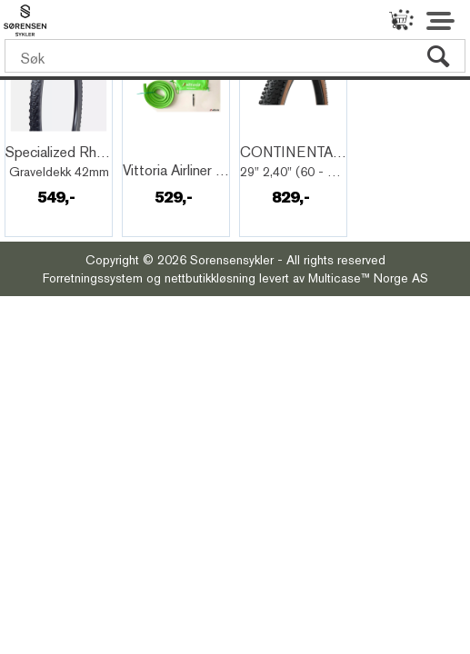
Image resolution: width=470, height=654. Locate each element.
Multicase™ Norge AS (368, 278)
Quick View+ (55, 132)
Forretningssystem (93, 278)
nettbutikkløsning (210, 278)
